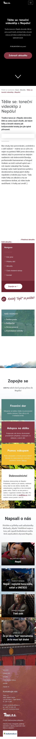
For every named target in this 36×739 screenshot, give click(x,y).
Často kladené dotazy (13, 271)
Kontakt (8, 275)
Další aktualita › (6, 242)
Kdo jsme (9, 257)
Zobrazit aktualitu (18, 55)
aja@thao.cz (7, 497)
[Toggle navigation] (30, 3)
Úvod (18, 90)
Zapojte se (13, 286)
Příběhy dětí (10, 261)
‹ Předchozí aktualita (27, 240)
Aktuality (24, 90)
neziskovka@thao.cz (13, 707)
